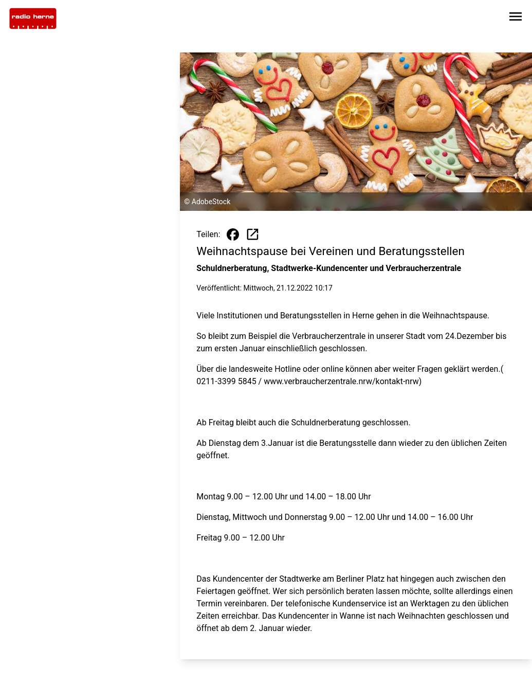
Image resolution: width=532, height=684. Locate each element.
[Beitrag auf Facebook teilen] (233, 234)
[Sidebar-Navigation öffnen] (515, 18)
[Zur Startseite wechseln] (33, 18)
